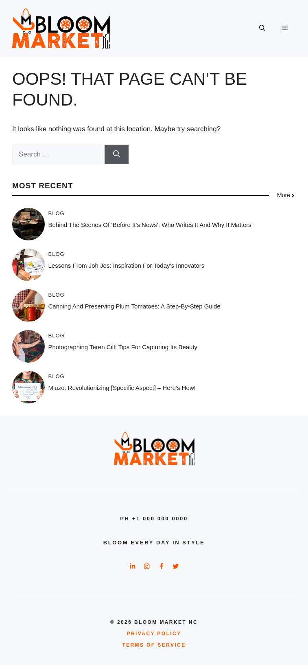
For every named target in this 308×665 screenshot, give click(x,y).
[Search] (117, 154)
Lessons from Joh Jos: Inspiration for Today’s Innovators (126, 265)
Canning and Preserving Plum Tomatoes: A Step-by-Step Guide (134, 306)
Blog (56, 213)
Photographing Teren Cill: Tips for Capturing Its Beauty (123, 347)
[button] (262, 28)
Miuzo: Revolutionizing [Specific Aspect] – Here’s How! (122, 387)
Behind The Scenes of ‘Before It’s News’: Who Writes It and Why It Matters (149, 224)
